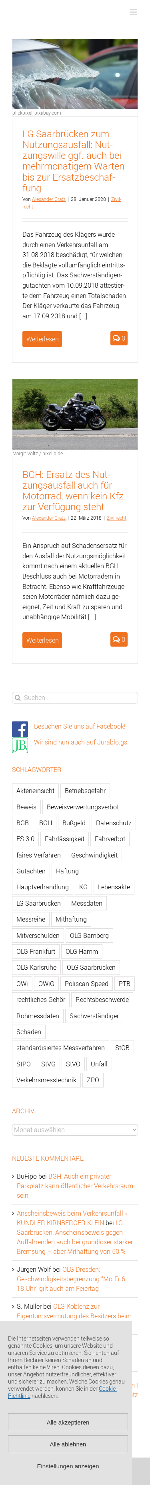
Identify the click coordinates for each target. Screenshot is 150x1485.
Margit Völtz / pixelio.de (37, 453)
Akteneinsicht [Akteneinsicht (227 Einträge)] (35, 790)
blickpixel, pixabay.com (36, 112)
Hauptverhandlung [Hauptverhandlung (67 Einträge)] (42, 887)
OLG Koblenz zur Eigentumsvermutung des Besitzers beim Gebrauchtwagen (74, 1316)
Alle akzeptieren (68, 1422)
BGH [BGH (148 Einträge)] (45, 823)
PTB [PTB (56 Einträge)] (124, 983)
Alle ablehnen (68, 1444)
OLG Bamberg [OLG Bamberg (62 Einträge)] (89, 935)
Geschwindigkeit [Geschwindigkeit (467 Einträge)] (94, 855)
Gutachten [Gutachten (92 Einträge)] (31, 871)
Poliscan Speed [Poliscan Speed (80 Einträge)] (86, 983)
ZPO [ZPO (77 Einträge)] (93, 1080)
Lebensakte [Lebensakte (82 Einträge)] (114, 887)
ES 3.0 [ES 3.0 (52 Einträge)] (25, 838)
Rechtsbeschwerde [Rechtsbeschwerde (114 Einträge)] (102, 999)
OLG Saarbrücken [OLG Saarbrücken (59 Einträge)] (91, 967)
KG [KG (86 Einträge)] (83, 887)
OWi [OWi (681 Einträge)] (22, 983)
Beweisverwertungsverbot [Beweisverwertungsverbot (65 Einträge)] (83, 807)
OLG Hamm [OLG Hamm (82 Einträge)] (82, 951)
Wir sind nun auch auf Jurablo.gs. (81, 742)
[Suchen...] (75, 698)
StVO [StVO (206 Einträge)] (73, 1064)
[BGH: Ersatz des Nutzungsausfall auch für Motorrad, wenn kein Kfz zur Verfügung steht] (75, 414)
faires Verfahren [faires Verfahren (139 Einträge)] (38, 855)
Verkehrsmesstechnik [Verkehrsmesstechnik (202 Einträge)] (46, 1080)
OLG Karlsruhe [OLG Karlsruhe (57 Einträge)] (36, 967)
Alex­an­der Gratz (49, 199)
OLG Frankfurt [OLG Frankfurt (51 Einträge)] (35, 951)
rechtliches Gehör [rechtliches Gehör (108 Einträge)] (40, 999)
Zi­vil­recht (116, 517)
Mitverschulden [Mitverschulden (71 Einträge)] (38, 935)
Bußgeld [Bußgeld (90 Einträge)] (74, 823)
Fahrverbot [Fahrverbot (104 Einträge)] (110, 838)
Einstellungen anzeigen (68, 1466)
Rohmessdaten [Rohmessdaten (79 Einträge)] (37, 1015)
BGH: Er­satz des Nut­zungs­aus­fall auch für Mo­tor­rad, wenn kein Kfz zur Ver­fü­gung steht (73, 490)
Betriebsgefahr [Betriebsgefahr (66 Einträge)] (85, 790)
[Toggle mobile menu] (134, 12)
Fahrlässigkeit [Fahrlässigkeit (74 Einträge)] (64, 838)
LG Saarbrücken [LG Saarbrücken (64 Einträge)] (38, 903)
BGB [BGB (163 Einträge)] (22, 823)
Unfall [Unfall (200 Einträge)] (99, 1064)
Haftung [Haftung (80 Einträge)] (67, 871)
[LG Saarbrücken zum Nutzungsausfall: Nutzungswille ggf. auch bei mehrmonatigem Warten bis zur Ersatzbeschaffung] (75, 74)
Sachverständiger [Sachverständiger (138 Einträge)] (94, 1015)
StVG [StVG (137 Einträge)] (48, 1064)
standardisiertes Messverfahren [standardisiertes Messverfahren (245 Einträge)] (60, 1047)
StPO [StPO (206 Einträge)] (23, 1064)
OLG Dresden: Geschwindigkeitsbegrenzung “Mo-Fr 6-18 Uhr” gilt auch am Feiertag (72, 1279)
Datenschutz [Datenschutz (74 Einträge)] (114, 823)
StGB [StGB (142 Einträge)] (122, 1047)
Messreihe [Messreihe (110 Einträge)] (30, 919)
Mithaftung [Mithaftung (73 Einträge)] (71, 919)
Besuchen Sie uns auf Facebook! (80, 726)
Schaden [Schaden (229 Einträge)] (28, 1031)
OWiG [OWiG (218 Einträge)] (46, 983)
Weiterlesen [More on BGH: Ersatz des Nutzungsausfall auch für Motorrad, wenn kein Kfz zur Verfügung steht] (42, 640)
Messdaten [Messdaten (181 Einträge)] (86, 903)
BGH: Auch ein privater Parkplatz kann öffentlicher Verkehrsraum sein (75, 1186)
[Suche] (18, 698)
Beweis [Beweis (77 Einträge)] (26, 807)
